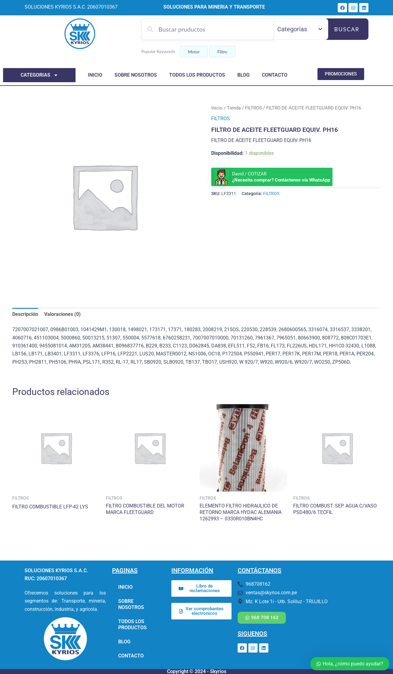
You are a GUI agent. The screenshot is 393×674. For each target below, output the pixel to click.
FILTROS (253, 108)
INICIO (95, 75)
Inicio (217, 108)
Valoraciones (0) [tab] (62, 314)
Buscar (347, 29)
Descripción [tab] (25, 314)
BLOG (243, 75)
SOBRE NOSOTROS (136, 75)
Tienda (234, 108)
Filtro (222, 51)
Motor (194, 51)
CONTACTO (274, 75)
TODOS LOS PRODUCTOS (197, 75)
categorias (39, 75)
